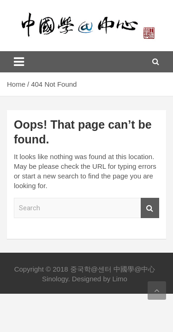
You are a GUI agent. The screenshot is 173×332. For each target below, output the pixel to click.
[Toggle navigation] (19, 61)
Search (150, 208)
